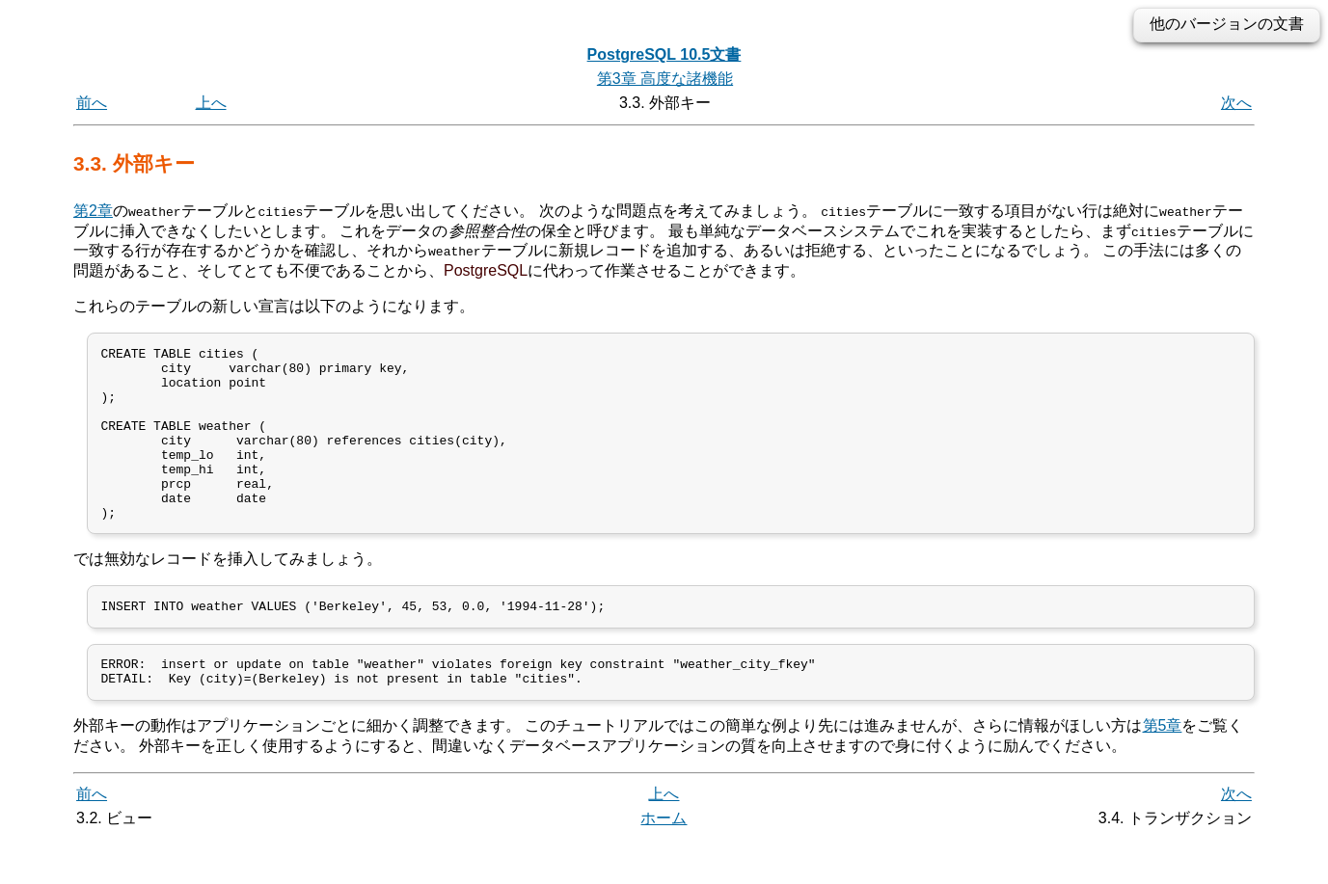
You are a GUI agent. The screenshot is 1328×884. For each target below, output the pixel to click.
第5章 (1162, 770)
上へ (211, 102)
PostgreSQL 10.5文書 (664, 54)
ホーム (663, 862)
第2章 (93, 210)
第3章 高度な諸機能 (665, 78)
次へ (1236, 102)
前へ (91, 102)
